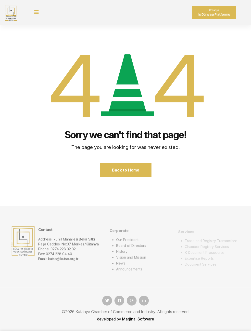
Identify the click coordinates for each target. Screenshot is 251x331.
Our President (127, 241)
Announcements (129, 271)
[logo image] (23, 242)
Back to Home (125, 170)
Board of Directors (131, 247)
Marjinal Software (138, 319)
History (121, 253)
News (120, 265)
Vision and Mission (131, 259)
